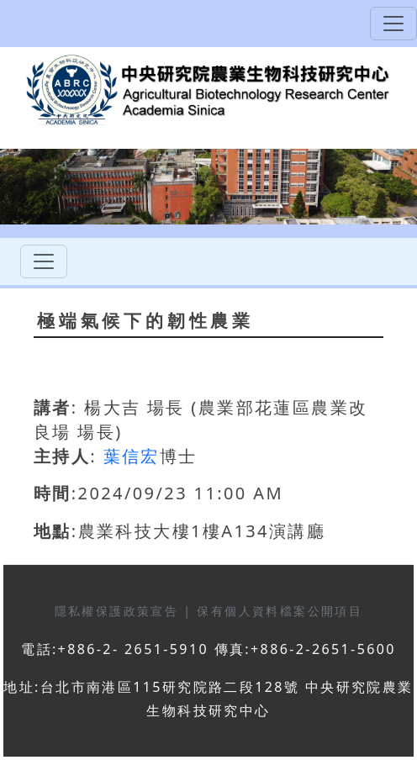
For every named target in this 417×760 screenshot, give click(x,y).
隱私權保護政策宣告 (119, 611)
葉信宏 (131, 456)
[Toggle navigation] (393, 23)
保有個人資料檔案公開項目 (279, 611)
